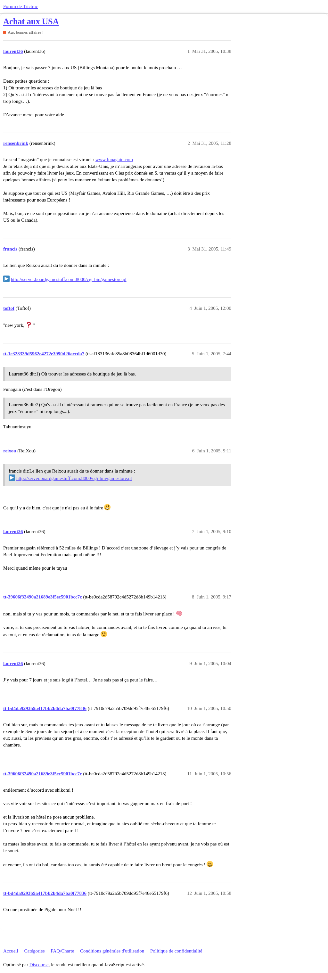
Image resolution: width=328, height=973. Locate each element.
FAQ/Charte (62, 950)
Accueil (10, 950)
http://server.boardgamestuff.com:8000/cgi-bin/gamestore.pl (69, 279)
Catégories (34, 950)
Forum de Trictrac (20, 6)
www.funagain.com (114, 159)
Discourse (39, 964)
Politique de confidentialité (176, 950)
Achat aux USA (31, 21)
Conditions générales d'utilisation (112, 950)
